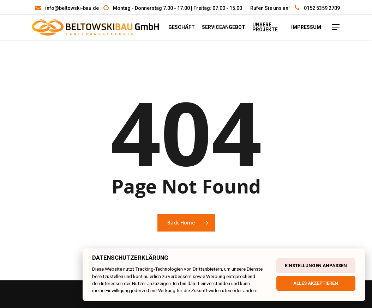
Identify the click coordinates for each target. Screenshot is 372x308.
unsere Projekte (274, 29)
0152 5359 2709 (322, 8)
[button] (14, 293)
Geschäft (191, 28)
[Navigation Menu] (339, 28)
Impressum (309, 28)
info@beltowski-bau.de (72, 8)
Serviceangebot (232, 28)
